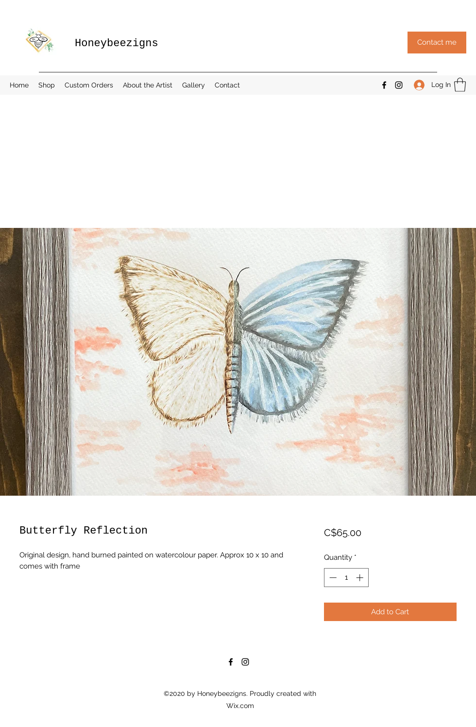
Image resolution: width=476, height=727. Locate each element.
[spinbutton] (346, 578)
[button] (437, 42)
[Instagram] (399, 85)
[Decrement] (332, 578)
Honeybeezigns (116, 43)
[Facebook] (384, 85)
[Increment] (360, 578)
